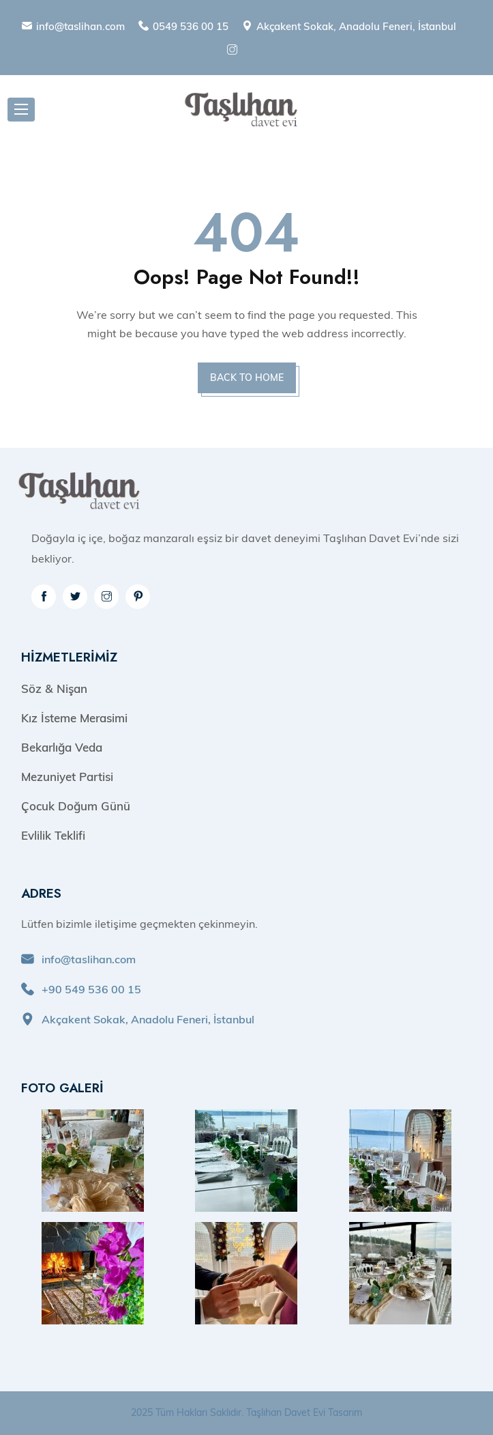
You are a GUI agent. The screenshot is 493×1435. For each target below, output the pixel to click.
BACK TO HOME (247, 377)
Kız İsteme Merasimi (74, 718)
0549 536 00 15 (190, 26)
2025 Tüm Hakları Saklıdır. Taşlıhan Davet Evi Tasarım (246, 1412)
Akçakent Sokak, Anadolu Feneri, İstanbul (356, 26)
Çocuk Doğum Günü (75, 806)
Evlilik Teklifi (53, 835)
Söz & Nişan (54, 688)
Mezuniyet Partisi (67, 776)
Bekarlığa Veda (61, 747)
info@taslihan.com (80, 26)
